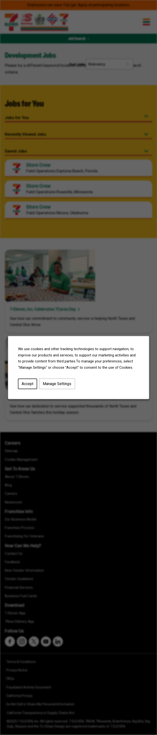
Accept (27, 383)
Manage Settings (57, 383)
